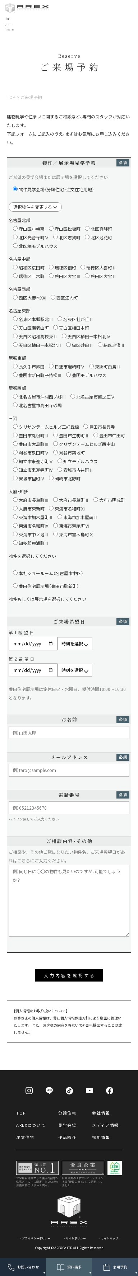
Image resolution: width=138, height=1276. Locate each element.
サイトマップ (109, 1238)
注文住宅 (25, 1137)
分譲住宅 (67, 1113)
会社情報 (101, 1113)
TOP (21, 1113)
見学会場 (67, 1125)
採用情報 (101, 1137)
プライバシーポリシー (36, 1238)
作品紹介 (67, 1137)
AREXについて (31, 1125)
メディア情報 (105, 1125)
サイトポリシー (76, 1238)
